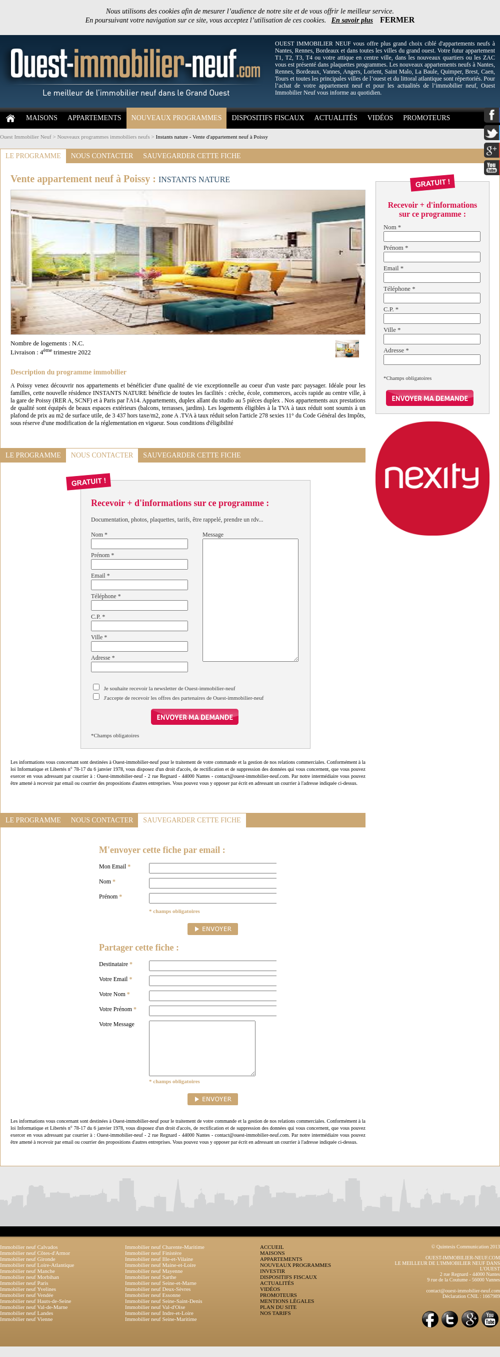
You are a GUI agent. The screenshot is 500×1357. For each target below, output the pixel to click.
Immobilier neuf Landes (26, 1323)
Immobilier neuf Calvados (29, 1257)
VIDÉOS (380, 118)
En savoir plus (352, 20)
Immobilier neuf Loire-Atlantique (37, 1275)
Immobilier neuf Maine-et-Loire (160, 1275)
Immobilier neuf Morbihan (29, 1287)
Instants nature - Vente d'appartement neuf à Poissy (212, 137)
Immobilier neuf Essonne (152, 1305)
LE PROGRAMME (33, 156)
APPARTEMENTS (95, 118)
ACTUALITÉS (336, 118)
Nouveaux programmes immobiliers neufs (103, 137)
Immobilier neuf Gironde (28, 1269)
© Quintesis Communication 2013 (466, 1257)
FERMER (397, 20)
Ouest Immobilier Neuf (26, 137)
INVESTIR (272, 1281)
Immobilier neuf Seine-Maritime (161, 1329)
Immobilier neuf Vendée (27, 1305)
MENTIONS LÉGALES (287, 1311)
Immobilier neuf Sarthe (150, 1287)
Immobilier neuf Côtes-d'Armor (35, 1263)
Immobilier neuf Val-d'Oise (155, 1317)
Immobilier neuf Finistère (153, 1263)
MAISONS (42, 118)
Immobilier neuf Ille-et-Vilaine (159, 1269)
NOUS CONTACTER (102, 156)
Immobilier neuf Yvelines (28, 1299)
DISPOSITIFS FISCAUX (268, 118)
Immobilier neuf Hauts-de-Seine (35, 1311)
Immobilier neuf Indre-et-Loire (159, 1323)
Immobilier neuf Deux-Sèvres (157, 1299)
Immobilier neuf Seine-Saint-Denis (163, 1311)
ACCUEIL (272, 1257)
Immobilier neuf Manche (27, 1281)
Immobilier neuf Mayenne (153, 1281)
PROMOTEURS (426, 118)
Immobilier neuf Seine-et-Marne (160, 1293)
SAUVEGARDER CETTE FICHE (191, 156)
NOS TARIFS (275, 1323)
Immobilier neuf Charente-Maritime (164, 1257)
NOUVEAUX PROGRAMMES (177, 118)
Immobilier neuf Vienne (26, 1329)
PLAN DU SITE (278, 1317)
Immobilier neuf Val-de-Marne (34, 1317)
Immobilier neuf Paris (24, 1293)
